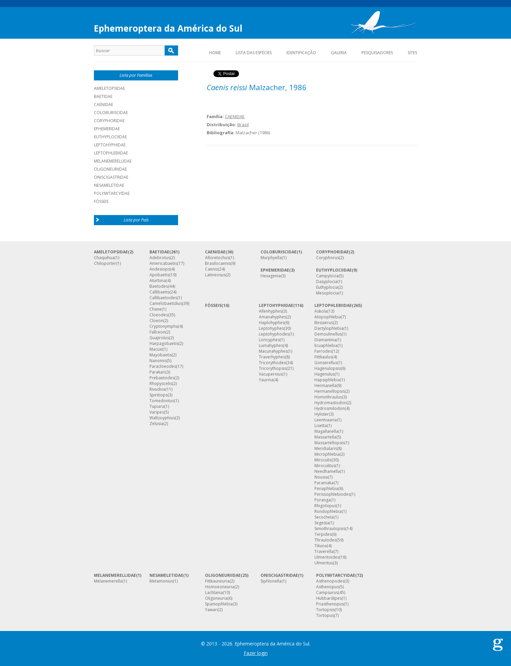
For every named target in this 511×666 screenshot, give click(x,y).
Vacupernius (270, 374)
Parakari (157, 372)
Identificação (301, 53)
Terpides (323, 534)
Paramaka (324, 483)
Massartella (325, 437)
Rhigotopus (325, 506)
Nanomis (158, 361)
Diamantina (325, 340)
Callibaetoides (163, 298)
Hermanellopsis (329, 391)
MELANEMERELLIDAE (113, 161)
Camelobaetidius (165, 304)
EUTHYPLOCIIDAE (110, 137)
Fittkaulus (323, 357)
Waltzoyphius (162, 418)
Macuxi (156, 349)
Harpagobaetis (163, 344)
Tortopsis (325, 610)
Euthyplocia (327, 287)
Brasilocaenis (218, 263)
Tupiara (156, 407)
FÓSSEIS (213, 306)
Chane (155, 309)
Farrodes (323, 351)
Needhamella (327, 471)
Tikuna (320, 546)
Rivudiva (157, 389)
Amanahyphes (272, 317)
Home (215, 53)
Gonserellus (325, 363)
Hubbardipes (329, 598)
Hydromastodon (330, 403)
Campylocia (327, 276)
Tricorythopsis (272, 368)
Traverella (324, 552)
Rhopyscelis (160, 384)
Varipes (156, 412)
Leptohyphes (271, 328)
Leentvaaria (325, 420)
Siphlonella (271, 581)
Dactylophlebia (328, 328)
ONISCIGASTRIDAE (111, 177)
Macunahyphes (273, 351)
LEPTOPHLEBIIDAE (111, 153)
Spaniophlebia (219, 604)
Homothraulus (328, 397)
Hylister (321, 414)
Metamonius (161, 581)
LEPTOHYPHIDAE (110, 145)
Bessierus (323, 323)
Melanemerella (108, 581)
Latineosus (215, 275)
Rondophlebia (328, 512)
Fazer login (256, 653)
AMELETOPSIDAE (109, 88)
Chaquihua (104, 258)
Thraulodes (325, 540)
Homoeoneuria (219, 587)
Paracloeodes (162, 366)
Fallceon (157, 332)
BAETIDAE (103, 96)
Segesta (321, 523)
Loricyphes (269, 340)
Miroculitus (324, 466)
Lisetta (320, 426)
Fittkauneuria (217, 581)
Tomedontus (161, 401)
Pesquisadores (377, 53)
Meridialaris (325, 449)
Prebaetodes (161, 378)
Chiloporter (105, 263)
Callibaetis (159, 292)
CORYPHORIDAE (109, 121)
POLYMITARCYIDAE (112, 193)
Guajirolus (159, 338)
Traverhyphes (272, 357)
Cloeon (156, 321)
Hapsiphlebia (327, 380)
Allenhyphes (270, 311)
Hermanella (325, 386)
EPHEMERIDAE (107, 129)
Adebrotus (159, 258)
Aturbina (157, 281)
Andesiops (159, 269)
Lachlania (214, 593)
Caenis (211, 269)
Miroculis (323, 460)
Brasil (243, 124)
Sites (412, 53)
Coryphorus (327, 258)
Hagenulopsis (327, 368)
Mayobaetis (160, 355)
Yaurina (266, 380)
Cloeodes (158, 315)
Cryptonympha (163, 326)
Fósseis (101, 201)
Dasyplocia (326, 282)
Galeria (339, 53)
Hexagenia (271, 276)
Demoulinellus (328, 334)
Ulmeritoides (326, 557)
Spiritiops (158, 395)
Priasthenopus (330, 604)
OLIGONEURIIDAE (110, 169)
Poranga (322, 500)
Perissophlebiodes (332, 494)
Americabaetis (163, 263)
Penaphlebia (326, 489)
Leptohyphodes (274, 334)
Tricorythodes (272, 363)
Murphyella (271, 258)
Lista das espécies (254, 53)
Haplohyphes (271, 323)
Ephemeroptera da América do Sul (168, 28)
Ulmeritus (323, 563)
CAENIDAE (103, 104)
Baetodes (158, 286)
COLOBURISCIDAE (111, 112)
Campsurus (327, 593)
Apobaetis (159, 275)
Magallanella (326, 431)
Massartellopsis (329, 443)
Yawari (211, 610)
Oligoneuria (216, 598)
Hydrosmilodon (329, 409)
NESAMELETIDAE (109, 185)
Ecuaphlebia (326, 346)
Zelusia (156, 424)
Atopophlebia (327, 317)
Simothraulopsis (329, 529)
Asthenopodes (330, 581)
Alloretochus (217, 258)
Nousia (321, 477)
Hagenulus (324, 374)
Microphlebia (327, 454)
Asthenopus (327, 587)
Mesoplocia (327, 293)
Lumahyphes (271, 346)
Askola (320, 311)
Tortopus (325, 616)
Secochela (324, 517)
